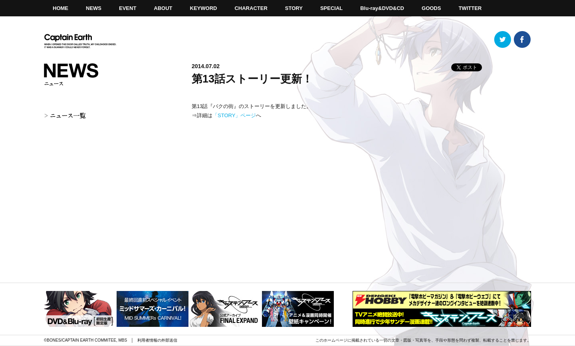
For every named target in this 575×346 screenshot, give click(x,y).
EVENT (127, 8)
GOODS (431, 8)
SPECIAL (331, 8)
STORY (294, 8)
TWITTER (470, 8)
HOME (60, 8)
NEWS (93, 8)
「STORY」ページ (234, 115)
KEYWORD (203, 8)
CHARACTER (250, 8)
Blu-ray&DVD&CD (382, 8)
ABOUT (163, 8)
